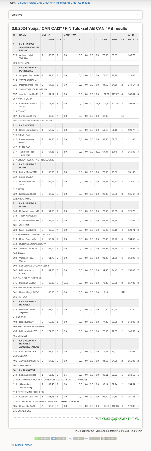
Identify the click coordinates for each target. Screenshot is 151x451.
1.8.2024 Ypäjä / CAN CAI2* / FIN (119, 419)
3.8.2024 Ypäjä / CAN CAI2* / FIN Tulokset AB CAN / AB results (54, 2)
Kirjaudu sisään (23, 445)
